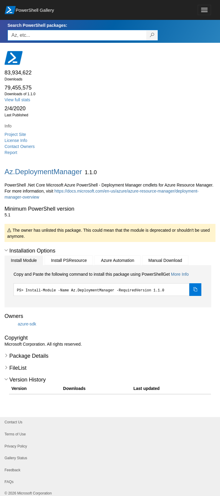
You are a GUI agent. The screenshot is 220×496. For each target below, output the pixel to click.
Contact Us (13, 422)
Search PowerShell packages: (37, 25)
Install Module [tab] (24, 260)
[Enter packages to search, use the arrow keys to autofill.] (77, 35)
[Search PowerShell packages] (152, 35)
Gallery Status (16, 458)
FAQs (9, 482)
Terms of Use (15, 434)
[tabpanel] (107, 283)
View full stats (17, 99)
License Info (16, 140)
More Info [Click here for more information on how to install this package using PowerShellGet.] (180, 274)
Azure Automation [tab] (117, 260)
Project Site (15, 134)
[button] (6, 250)
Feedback (12, 470)
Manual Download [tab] (165, 260)
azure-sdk (27, 324)
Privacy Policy (16, 446)
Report (11, 152)
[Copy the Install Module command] (195, 289)
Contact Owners (20, 146)
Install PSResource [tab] (69, 260)
